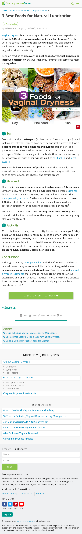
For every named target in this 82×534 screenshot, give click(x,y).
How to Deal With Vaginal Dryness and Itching (28, 410)
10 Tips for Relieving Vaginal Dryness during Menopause (34, 416)
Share (42, 315)
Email (34, 315)
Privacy (14, 493)
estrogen (72, 190)
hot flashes (59, 157)
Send (9, 467)
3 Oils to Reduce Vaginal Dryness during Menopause (31, 333)
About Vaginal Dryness (17, 361)
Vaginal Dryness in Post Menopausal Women (27, 340)
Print (25, 315)
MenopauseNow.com (26, 521)
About (5, 493)
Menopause (16, 3)
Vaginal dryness (10, 35)
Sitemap (40, 493)
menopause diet (33, 262)
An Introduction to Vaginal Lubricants (24, 427)
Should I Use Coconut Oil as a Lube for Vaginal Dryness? (33, 336)
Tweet (53, 315)
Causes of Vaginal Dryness (19, 377)
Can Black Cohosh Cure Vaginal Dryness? (25, 421)
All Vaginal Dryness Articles (18, 438)
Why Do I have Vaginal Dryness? (20, 433)
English (7, 514)
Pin (60, 315)
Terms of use (26, 493)
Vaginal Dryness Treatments (40, 295)
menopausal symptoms (15, 198)
